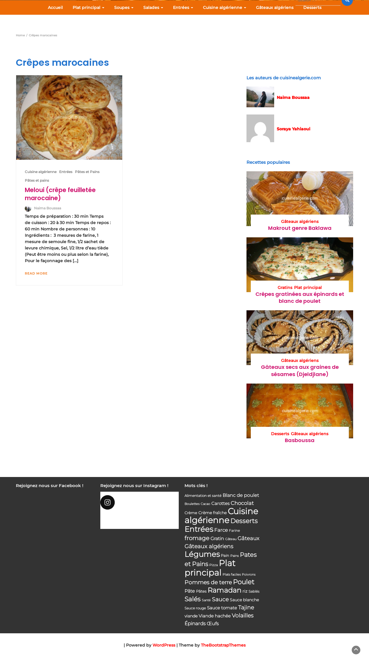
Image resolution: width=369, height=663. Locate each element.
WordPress (164, 645)
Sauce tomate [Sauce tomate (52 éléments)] (222, 608)
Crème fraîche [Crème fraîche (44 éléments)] (212, 512)
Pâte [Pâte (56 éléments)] (189, 591)
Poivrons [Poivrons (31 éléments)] (248, 574)
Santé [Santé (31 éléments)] (206, 600)
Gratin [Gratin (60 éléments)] (217, 538)
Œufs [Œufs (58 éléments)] (213, 623)
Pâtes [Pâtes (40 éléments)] (201, 591)
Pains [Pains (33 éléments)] (234, 556)
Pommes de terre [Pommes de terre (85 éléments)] (208, 582)
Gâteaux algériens (274, 7)
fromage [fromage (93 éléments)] (196, 538)
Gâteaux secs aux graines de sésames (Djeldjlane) (300, 370)
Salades (153, 7)
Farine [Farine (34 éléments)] (234, 531)
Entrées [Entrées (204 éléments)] (198, 529)
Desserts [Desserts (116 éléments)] (244, 521)
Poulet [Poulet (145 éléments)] (243, 582)
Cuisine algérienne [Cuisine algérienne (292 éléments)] (221, 515)
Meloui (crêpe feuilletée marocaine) (60, 194)
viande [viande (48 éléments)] (190, 616)
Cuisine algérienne (224, 7)
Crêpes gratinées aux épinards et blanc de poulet (299, 297)
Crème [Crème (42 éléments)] (190, 512)
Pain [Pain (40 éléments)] (225, 555)
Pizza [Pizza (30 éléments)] (213, 565)
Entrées (183, 7)
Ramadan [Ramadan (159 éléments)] (224, 590)
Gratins (285, 287)
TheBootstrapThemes (223, 645)
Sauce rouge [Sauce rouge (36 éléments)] (195, 608)
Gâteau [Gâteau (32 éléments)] (230, 539)
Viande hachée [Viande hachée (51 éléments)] (215, 616)
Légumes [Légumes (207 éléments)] (202, 554)
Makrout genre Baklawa (300, 228)
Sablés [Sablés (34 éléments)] (253, 591)
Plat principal (88, 7)
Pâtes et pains (37, 180)
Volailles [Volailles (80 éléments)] (242, 615)
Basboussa (300, 440)
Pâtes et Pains (87, 172)
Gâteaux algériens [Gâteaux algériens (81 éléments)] (208, 546)
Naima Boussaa (47, 208)
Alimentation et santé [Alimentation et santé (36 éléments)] (202, 495)
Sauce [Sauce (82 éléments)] (220, 599)
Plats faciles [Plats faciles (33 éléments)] (232, 574)
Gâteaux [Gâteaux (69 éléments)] (248, 538)
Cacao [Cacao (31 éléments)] (205, 504)
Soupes (123, 7)
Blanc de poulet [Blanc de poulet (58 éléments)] (241, 495)
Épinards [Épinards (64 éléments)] (195, 623)
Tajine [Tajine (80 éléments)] (246, 607)
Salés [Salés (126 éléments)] (192, 599)
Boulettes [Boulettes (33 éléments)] (191, 504)
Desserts (312, 7)
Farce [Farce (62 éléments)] (221, 530)
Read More (36, 273)
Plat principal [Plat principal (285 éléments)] (210, 568)
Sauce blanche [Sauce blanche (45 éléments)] (244, 600)
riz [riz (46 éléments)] (244, 591)
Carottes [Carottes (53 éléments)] (220, 503)
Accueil (55, 7)
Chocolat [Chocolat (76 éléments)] (242, 503)
